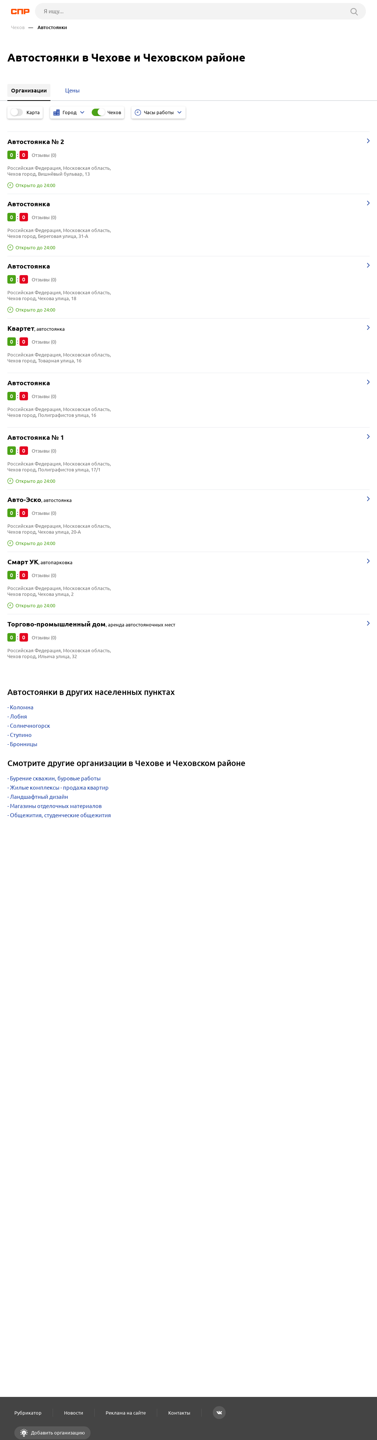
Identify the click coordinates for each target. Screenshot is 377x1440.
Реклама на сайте (126, 1413)
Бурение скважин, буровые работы (55, 778)
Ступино (21, 735)
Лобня (18, 716)
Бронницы (23, 744)
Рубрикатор (28, 1413)
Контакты (179, 1413)
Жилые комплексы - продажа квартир (59, 787)
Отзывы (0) (44, 155)
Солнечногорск (30, 725)
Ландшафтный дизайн (39, 797)
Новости (73, 1413)
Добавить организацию (57, 1433)
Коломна (22, 707)
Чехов (18, 27)
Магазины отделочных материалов (56, 806)
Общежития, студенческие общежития (60, 815)
